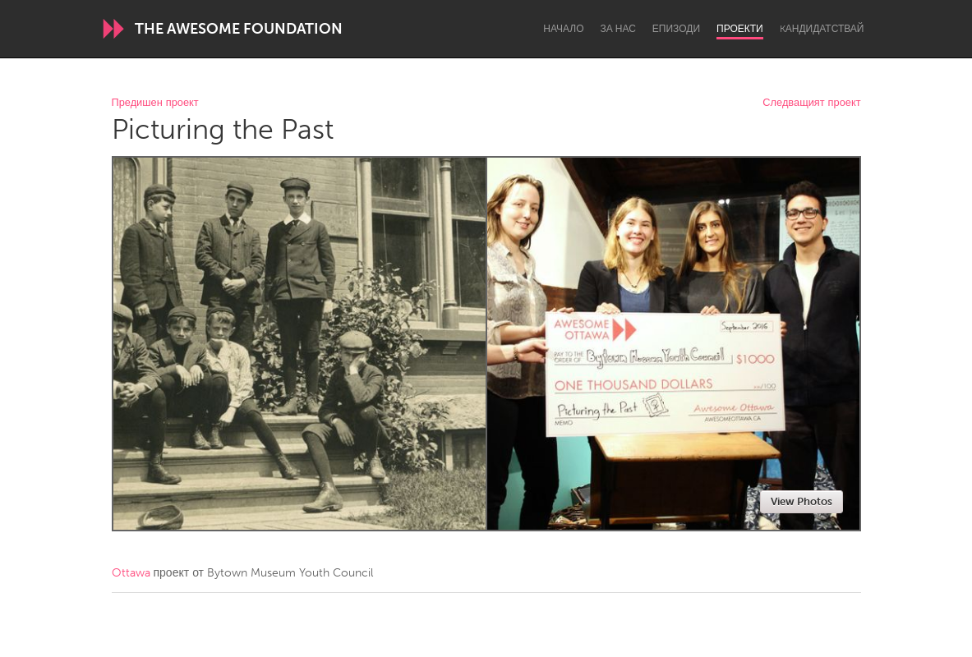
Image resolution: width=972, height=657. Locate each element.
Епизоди (676, 28)
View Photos (801, 501)
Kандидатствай (822, 28)
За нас (618, 28)
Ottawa (131, 573)
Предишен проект (155, 103)
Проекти (739, 28)
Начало (563, 28)
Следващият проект (811, 103)
